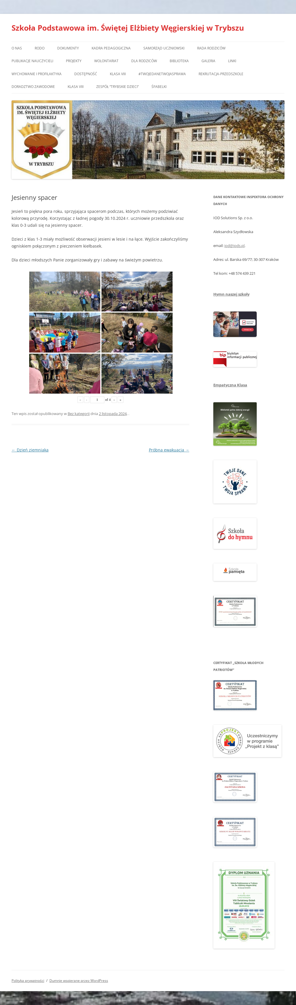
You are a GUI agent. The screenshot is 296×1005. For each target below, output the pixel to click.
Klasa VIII (118, 73)
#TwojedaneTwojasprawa (162, 73)
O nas (17, 48)
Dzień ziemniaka (30, 450)
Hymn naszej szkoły (231, 294)
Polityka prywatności (28, 980)
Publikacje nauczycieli (32, 60)
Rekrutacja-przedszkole (221, 73)
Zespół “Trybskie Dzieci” (117, 86)
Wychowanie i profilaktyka (37, 73)
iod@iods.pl (234, 245)
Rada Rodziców (211, 48)
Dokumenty (68, 48)
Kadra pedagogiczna (111, 48)
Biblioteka (179, 60)
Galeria (208, 60)
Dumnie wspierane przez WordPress (78, 980)
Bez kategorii (79, 413)
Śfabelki (158, 86)
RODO (40, 48)
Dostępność (85, 73)
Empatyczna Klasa (230, 385)
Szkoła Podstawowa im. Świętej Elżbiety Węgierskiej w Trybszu (128, 28)
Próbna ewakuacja (169, 450)
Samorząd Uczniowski (163, 48)
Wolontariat (106, 60)
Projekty (74, 60)
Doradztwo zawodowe (33, 86)
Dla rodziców (144, 60)
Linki (232, 60)
